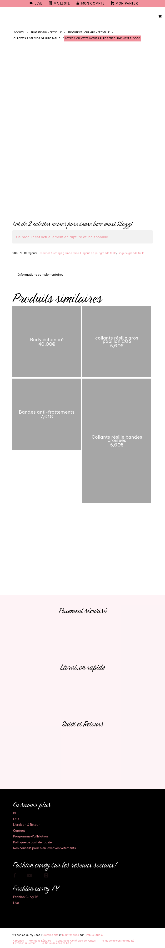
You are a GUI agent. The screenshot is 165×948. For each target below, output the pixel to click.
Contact (19, 830)
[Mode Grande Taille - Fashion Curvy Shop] (68, 16)
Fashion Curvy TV (25, 897)
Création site (50, 935)
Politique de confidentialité (32, 842)
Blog (16, 813)
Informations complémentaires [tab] (40, 274)
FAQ (16, 819)
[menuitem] (36, 3)
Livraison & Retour (26, 824)
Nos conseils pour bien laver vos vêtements (44, 848)
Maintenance (70, 935)
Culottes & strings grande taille (59, 253)
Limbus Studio (94, 935)
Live (16, 903)
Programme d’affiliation (30, 836)
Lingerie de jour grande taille (98, 253)
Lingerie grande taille (131, 253)
